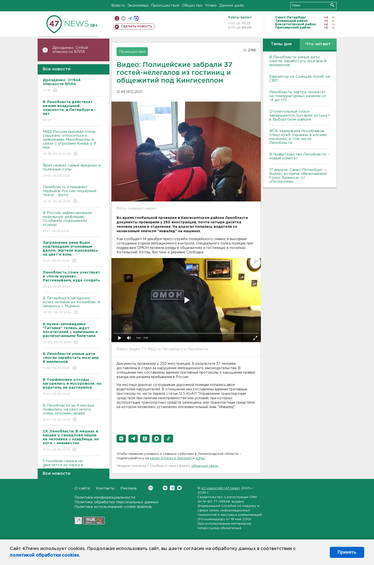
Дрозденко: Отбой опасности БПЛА (70, 49)
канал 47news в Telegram (171, 458)
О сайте (82, 488)
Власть (118, 5)
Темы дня (281, 44)
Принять (347, 552)
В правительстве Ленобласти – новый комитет (299, 156)
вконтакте (123, 18)
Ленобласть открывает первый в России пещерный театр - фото (72, 194)
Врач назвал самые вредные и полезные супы (72, 171)
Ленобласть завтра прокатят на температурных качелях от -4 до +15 (298, 96)
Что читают (318, 44)
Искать (332, 5)
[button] (121, 439)
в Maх (200, 458)
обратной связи (204, 466)
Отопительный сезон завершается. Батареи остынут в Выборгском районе (299, 115)
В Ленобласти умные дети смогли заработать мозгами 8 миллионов (298, 61)
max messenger (136, 18)
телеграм (129, 18)
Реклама (128, 488)
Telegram (172, 488)
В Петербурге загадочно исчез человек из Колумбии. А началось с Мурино (72, 306)
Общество (192, 5)
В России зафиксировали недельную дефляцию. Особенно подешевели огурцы (72, 222)
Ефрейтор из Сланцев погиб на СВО (299, 78)
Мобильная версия (117, 18)
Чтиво (211, 5)
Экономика (138, 5)
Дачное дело (231, 5)
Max (179, 488)
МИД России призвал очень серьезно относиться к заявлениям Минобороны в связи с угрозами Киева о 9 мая (72, 143)
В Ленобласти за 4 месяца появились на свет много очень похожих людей (72, 413)
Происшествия (165, 5)
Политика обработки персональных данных (117, 502)
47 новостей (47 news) (220, 488)
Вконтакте (150, 488)
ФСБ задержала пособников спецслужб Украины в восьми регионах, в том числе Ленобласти (298, 136)
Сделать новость (136, 26)
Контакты (105, 488)
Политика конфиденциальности (105, 497)
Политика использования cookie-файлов (113, 506)
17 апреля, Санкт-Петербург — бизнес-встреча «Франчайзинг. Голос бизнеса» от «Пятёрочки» (298, 175)
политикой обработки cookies (44, 555)
